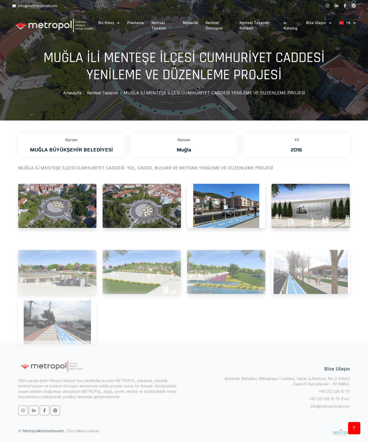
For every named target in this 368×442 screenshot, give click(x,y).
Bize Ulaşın (316, 23)
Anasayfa (72, 92)
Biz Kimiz (106, 23)
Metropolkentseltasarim (43, 430)
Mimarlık (190, 23)
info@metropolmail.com (330, 406)
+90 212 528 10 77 (334, 391)
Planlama (135, 23)
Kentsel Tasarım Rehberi (254, 25)
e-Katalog (290, 25)
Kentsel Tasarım (158, 25)
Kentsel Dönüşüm (214, 25)
